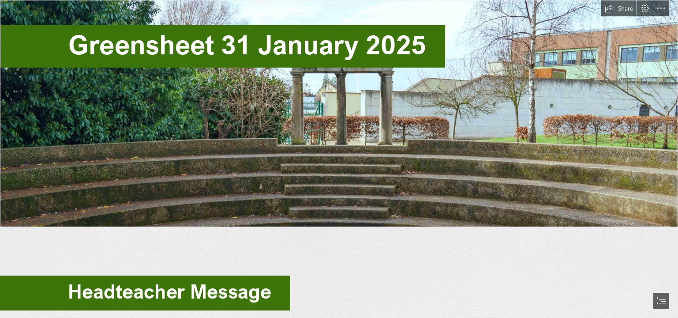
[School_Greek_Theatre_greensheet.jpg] (339, 113)
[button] (619, 8)
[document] (339, 159)
